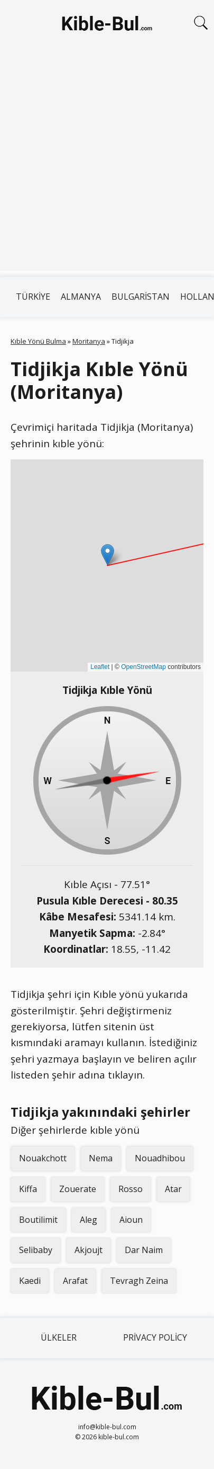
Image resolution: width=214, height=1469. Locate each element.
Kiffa (28, 1189)
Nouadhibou (160, 1158)
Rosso (130, 1189)
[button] (107, 555)
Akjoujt (89, 1250)
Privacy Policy (155, 1337)
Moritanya (88, 341)
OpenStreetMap (143, 667)
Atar (173, 1189)
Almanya (81, 296)
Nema (101, 1158)
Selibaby (35, 1250)
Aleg (88, 1219)
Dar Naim (144, 1250)
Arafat (75, 1281)
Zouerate (77, 1189)
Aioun (131, 1219)
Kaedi (30, 1281)
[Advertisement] (107, 163)
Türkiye (33, 296)
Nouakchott (43, 1158)
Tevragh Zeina (139, 1281)
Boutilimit (38, 1219)
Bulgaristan (140, 296)
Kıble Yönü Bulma (38, 341)
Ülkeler (59, 1337)
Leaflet (99, 667)
